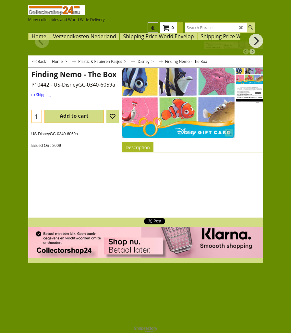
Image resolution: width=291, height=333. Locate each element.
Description (138, 147)
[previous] (246, 51)
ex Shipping (41, 94)
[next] (252, 51)
